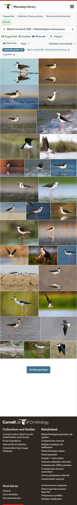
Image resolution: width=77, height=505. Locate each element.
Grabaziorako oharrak (52, 441)
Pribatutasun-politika (51, 495)
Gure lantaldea (10, 494)
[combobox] (38, 29)
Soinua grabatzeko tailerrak (55, 475)
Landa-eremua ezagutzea (54, 485)
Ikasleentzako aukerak (52, 479)
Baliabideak (49, 429)
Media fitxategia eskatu (53, 451)
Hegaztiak (8, 16)
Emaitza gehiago (38, 369)
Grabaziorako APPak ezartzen (56, 465)
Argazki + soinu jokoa (52, 458)
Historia (7, 491)
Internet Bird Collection (14, 444)
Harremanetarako (12, 498)
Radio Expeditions (12, 441)
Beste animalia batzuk (58, 16)
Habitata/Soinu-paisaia (30, 16)
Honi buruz (10, 486)
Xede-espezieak (49, 454)
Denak (6, 22)
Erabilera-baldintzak (51, 499)
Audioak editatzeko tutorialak (56, 462)
